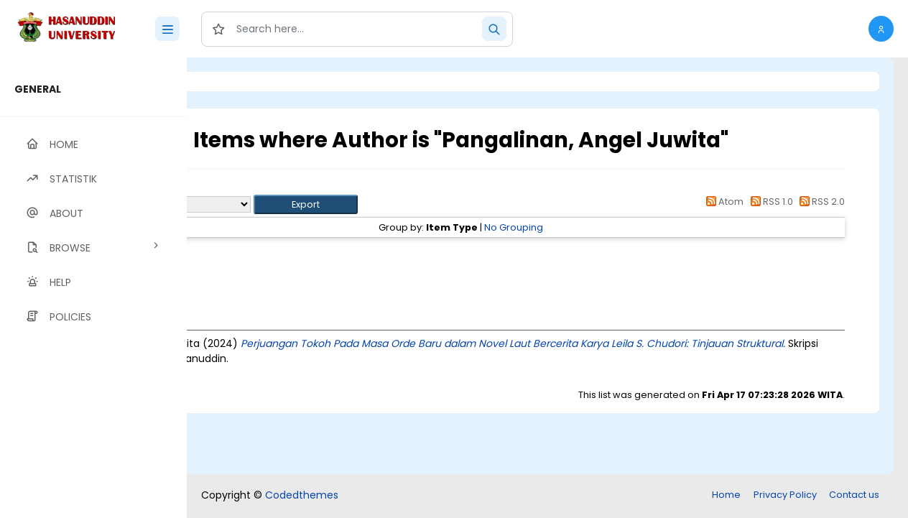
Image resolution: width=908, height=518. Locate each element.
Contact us (854, 495)
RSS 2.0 (820, 201)
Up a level (265, 188)
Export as (256, 204)
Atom (722, 201)
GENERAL (37, 89)
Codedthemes (301, 495)
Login (248, 81)
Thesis (292, 253)
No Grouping (593, 227)
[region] (93, 287)
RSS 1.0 (769, 201)
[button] (881, 29)
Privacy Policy (785, 495)
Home (726, 495)
